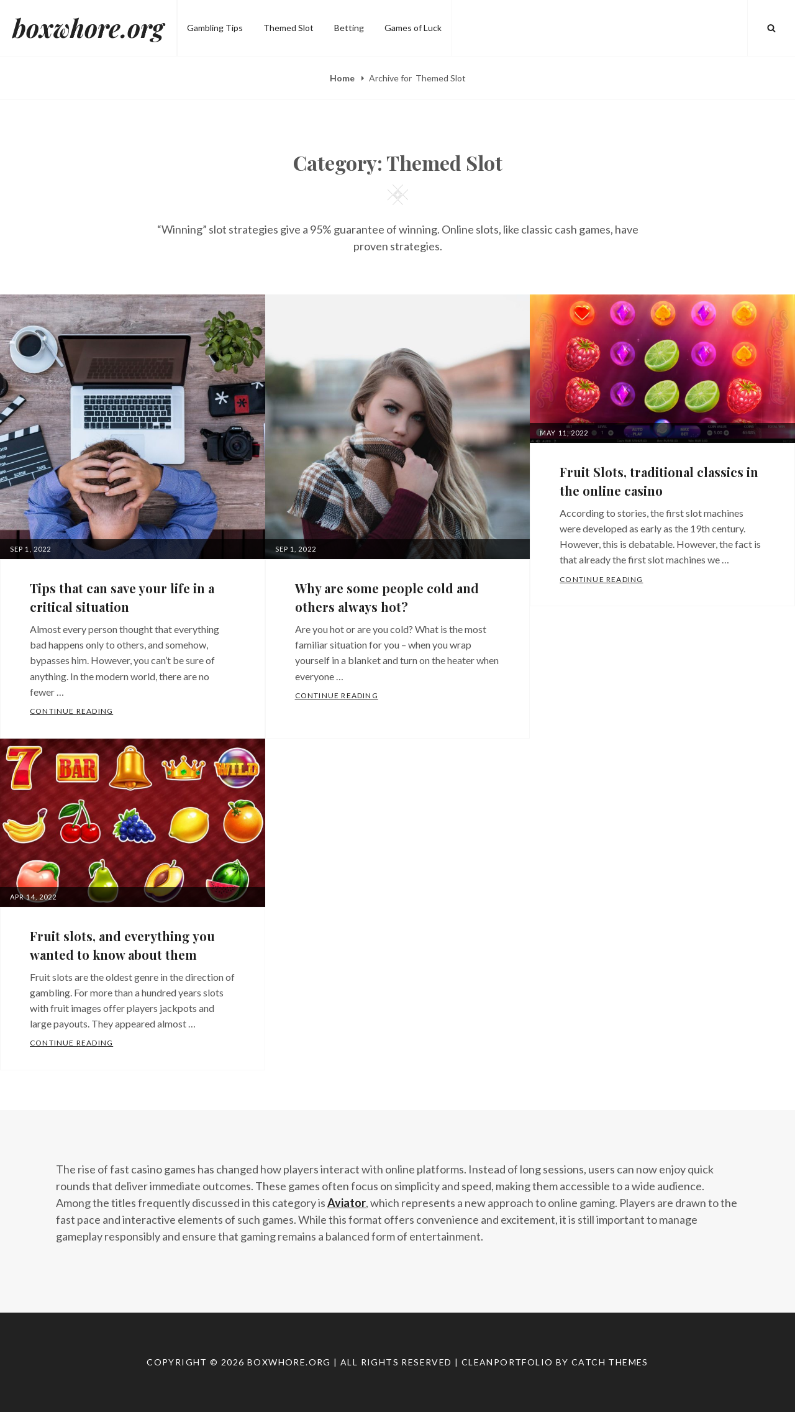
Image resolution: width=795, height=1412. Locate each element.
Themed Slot (288, 27)
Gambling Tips (215, 27)
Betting (349, 27)
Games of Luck (413, 27)
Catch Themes (609, 1362)
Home (343, 78)
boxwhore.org (88, 27)
